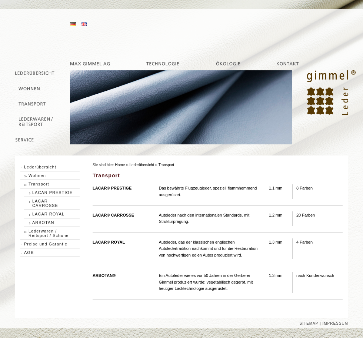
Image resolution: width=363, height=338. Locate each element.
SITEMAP (309, 323)
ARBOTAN (43, 222)
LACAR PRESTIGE (52, 192)
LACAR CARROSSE (45, 203)
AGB (29, 252)
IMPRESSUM (335, 323)
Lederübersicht (40, 167)
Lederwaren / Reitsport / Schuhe (49, 233)
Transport (39, 184)
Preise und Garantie (45, 244)
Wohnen (37, 175)
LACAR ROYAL (48, 214)
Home (120, 165)
